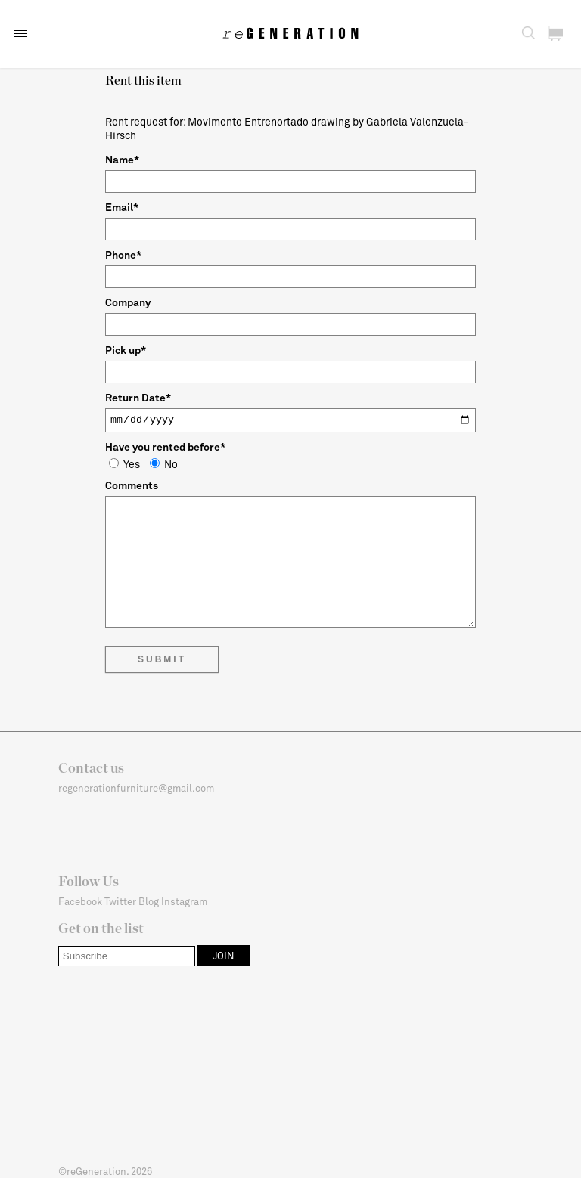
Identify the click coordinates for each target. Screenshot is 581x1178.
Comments (131, 485)
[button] (20, 34)
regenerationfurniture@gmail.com (136, 788)
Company (128, 302)
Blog (148, 901)
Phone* (123, 254)
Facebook (80, 901)
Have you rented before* (165, 446)
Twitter (120, 901)
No (164, 463)
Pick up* (125, 349)
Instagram (184, 901)
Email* (121, 206)
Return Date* (138, 397)
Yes (124, 463)
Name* (122, 159)
